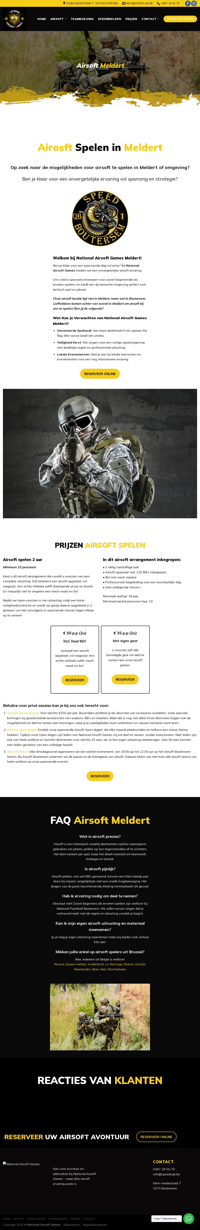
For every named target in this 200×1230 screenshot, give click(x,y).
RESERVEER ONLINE (100, 374)
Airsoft (58, 19)
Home (41, 19)
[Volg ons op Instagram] (194, 3)
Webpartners (71, 1224)
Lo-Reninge (113, 964)
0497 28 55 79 (164, 1169)
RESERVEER (74, 680)
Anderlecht (96, 964)
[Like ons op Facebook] (188, 3)
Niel (103, 969)
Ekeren (129, 964)
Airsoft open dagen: (22, 730)
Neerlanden (82, 969)
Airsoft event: (18, 751)
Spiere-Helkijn (76, 964)
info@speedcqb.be (166, 1174)
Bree (95, 969)
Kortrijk (140, 964)
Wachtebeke (116, 969)
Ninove (59, 964)
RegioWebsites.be (95, 1224)
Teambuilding (82, 19)
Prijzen (131, 19)
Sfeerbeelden (109, 19)
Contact (150, 19)
